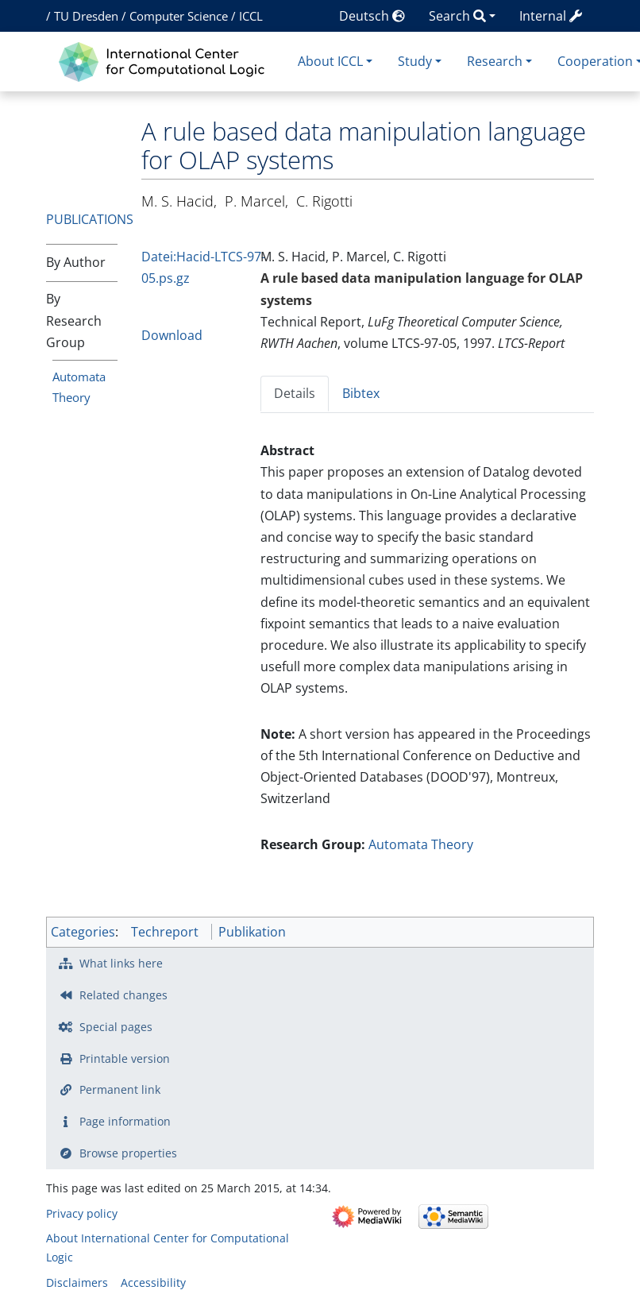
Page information (125, 1121)
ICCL (251, 16)
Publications (89, 219)
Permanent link (119, 1089)
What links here (121, 963)
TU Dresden (86, 16)
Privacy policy (82, 1213)
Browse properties (128, 1153)
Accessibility (153, 1282)
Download (171, 335)
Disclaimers (77, 1282)
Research (494, 61)
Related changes (123, 994)
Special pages (115, 1026)
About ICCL (330, 61)
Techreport (165, 932)
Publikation (252, 932)
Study (415, 61)
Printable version (124, 1058)
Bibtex (361, 393)
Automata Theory (420, 844)
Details (294, 393)
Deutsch (372, 16)
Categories (83, 932)
